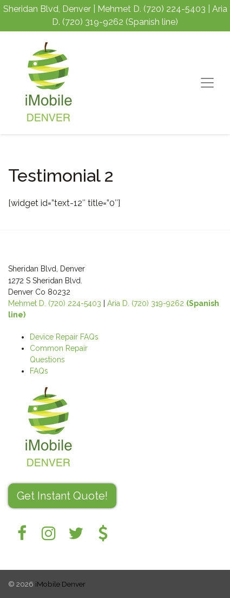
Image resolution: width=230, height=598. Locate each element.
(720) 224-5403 (174, 9)
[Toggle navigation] (207, 82)
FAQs (39, 371)
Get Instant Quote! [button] (62, 495)
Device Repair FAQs (64, 337)
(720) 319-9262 (92, 22)
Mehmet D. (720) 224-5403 (54, 303)
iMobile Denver (60, 584)
